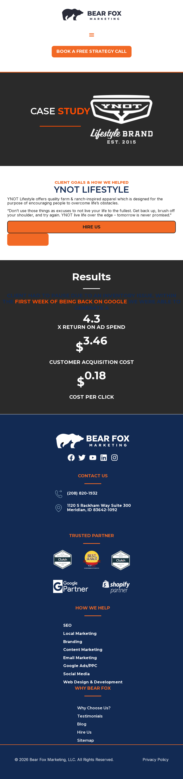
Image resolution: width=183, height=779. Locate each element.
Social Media (76, 674)
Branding (72, 641)
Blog (81, 724)
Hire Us (84, 732)
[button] (91, 35)
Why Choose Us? (94, 708)
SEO (67, 625)
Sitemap (85, 740)
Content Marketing (82, 649)
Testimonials (90, 716)
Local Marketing (80, 633)
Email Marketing (80, 658)
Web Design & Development (92, 682)
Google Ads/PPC (80, 665)
